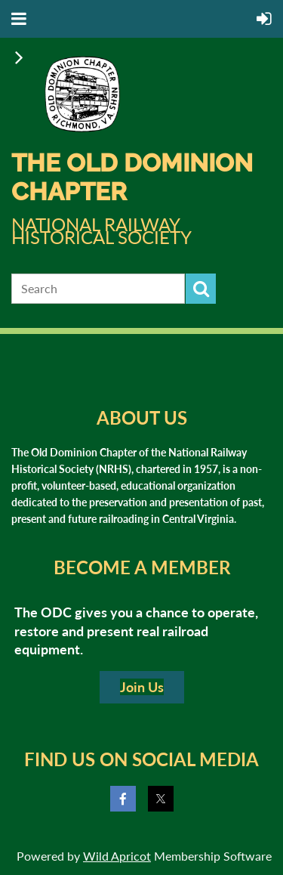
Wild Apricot (117, 856)
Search (201, 289)
